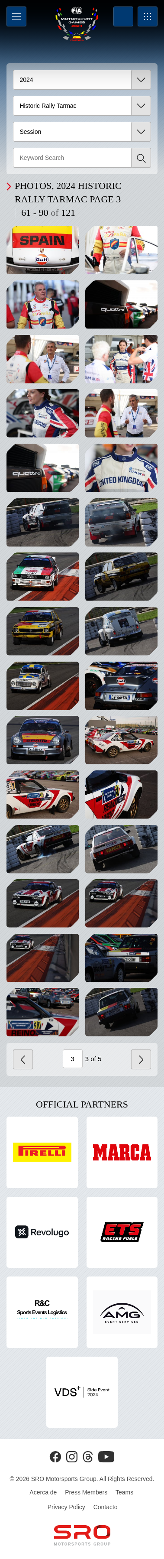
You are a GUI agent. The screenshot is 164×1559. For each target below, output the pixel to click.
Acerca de (43, 1492)
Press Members (86, 1492)
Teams (124, 1492)
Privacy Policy (66, 1507)
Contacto (105, 1507)
